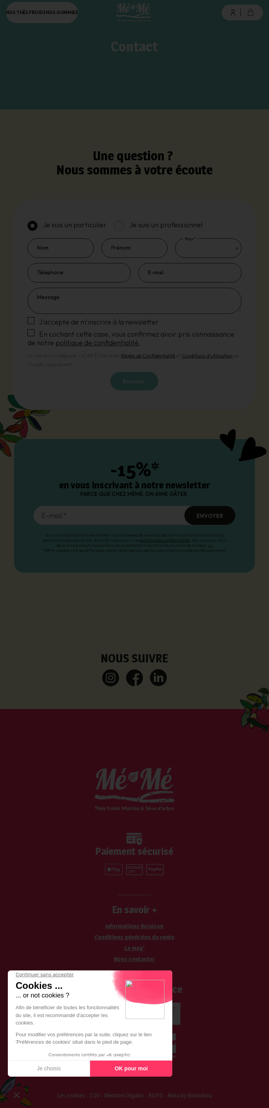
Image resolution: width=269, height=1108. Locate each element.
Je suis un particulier (75, 225)
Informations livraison (134, 926)
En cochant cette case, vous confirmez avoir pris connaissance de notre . (130, 338)
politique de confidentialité (97, 342)
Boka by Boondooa (190, 1095)
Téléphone (50, 272)
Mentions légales (124, 1095)
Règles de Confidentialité (148, 355)
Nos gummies (62, 12)
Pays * (190, 238)
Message (48, 297)
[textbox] (184, 248)
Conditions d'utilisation (207, 355)
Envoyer (134, 381)
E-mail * (54, 515)
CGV (95, 1095)
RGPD (155, 1095)
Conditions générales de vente (134, 937)
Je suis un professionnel (166, 225)
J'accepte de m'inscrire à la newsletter (99, 321)
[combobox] (208, 248)
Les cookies (71, 1095)
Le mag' (134, 948)
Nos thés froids (26, 12)
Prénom (121, 248)
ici (210, 545)
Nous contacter (134, 959)
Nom (43, 248)
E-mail (156, 272)
